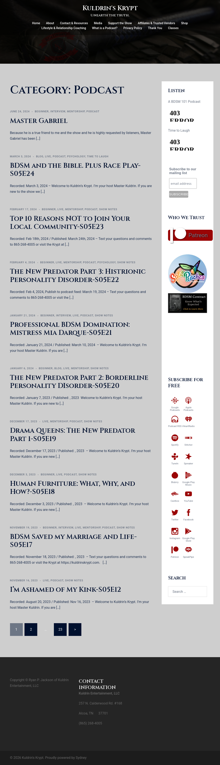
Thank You (155, 28)
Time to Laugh (97, 156)
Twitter (174, 519)
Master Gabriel (39, 120)
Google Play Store (188, 539)
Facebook (188, 519)
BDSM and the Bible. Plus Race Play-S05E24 (75, 169)
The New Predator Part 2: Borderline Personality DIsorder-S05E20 (79, 381)
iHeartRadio (188, 426)
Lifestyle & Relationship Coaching (64, 28)
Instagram (175, 538)
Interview (57, 111)
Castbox (175, 501)
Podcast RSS (175, 426)
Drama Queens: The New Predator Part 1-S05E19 (72, 434)
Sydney (81, 758)
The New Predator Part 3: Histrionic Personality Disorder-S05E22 (78, 275)
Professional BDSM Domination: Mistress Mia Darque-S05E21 (70, 328)
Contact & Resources (74, 23)
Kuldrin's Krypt (110, 8)
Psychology (76, 156)
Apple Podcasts (188, 408)
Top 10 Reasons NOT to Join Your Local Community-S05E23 (70, 222)
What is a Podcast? (104, 28)
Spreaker (188, 463)
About (50, 23)
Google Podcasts (175, 408)
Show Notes (108, 209)
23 (60, 629)
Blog (39, 156)
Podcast (92, 111)
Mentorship (76, 111)
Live (48, 156)
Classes (173, 28)
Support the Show (120, 23)
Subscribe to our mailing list (182, 171)
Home (36, 23)
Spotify (174, 445)
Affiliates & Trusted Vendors (156, 23)
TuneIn (174, 463)
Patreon (198, 235)
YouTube (188, 501)
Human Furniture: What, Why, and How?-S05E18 (72, 487)
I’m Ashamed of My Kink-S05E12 (65, 589)
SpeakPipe (188, 557)
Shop (184, 23)
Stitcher (188, 445)
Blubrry (175, 482)
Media (98, 23)
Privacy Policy (132, 28)
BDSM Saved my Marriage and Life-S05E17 (73, 540)
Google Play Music (188, 483)
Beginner (42, 111)
